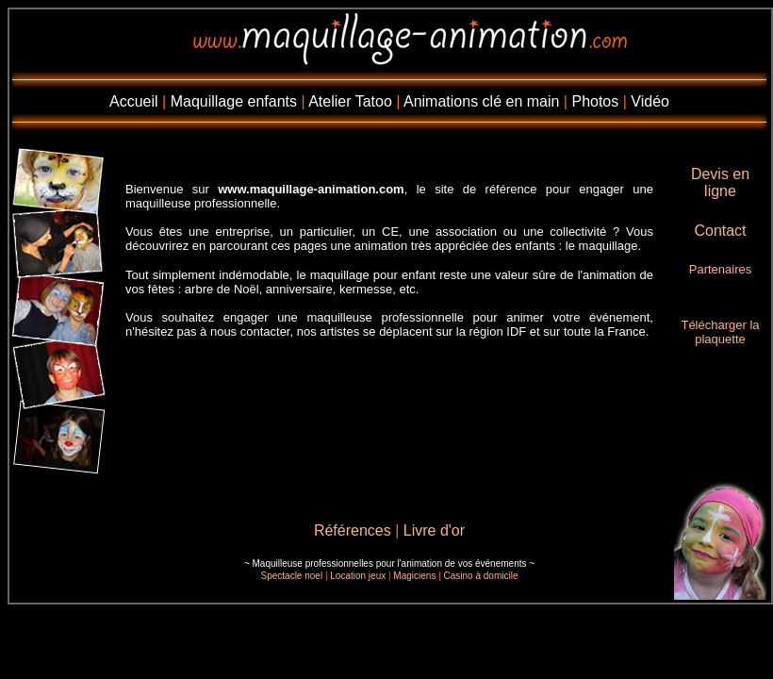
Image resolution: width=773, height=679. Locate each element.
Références (352, 530)
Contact (720, 231)
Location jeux (358, 576)
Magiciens (414, 576)
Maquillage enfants (234, 101)
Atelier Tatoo (350, 101)
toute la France (605, 331)
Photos (594, 101)
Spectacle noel (292, 576)
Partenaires (720, 269)
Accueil (133, 101)
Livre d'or (434, 530)
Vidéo (650, 101)
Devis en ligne (720, 182)
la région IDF (491, 331)
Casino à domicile (481, 576)
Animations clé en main (481, 101)
